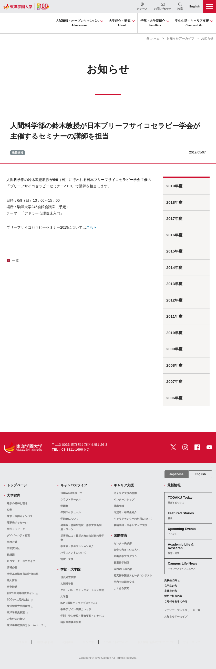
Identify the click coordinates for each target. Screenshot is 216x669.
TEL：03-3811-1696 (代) (70, 449)
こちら (91, 227)
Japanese (176, 474)
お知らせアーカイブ (180, 38)
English (200, 474)
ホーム (155, 38)
